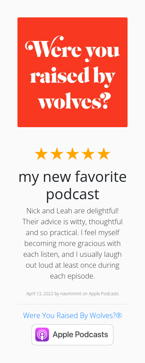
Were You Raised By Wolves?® (72, 315)
